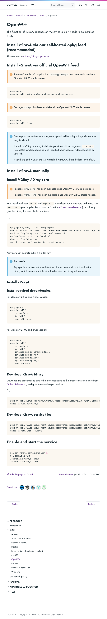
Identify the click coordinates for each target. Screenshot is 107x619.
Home (9, 15)
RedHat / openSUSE (20, 567)
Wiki (33, 5)
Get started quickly (18, 576)
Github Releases (16, 384)
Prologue (16, 521)
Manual (24, 5)
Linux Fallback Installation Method (27, 551)
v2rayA (12, 5)
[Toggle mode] (81, 5)
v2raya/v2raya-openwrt (36, 56)
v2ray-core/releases (70, 207)
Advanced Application (24, 586)
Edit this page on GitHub (20, 474)
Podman (15, 563)
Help (12, 592)
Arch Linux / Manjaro (21, 538)
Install (12, 529)
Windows (15, 571)
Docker (14, 546)
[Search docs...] (62, 5)
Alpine (14, 534)
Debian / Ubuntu (19, 542)
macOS (14, 555)
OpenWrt (15, 559)
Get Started (31, 15)
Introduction (15, 525)
